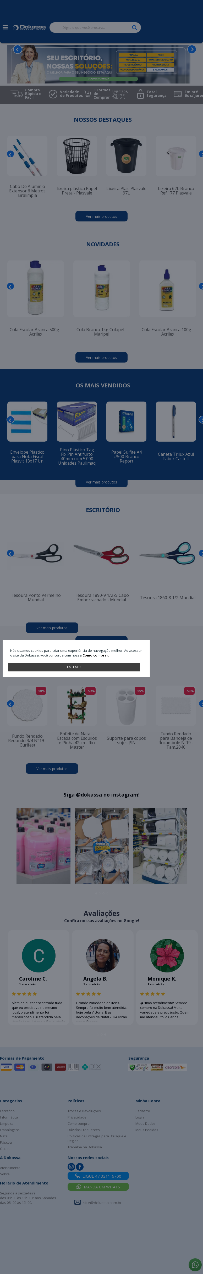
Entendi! (74, 667)
